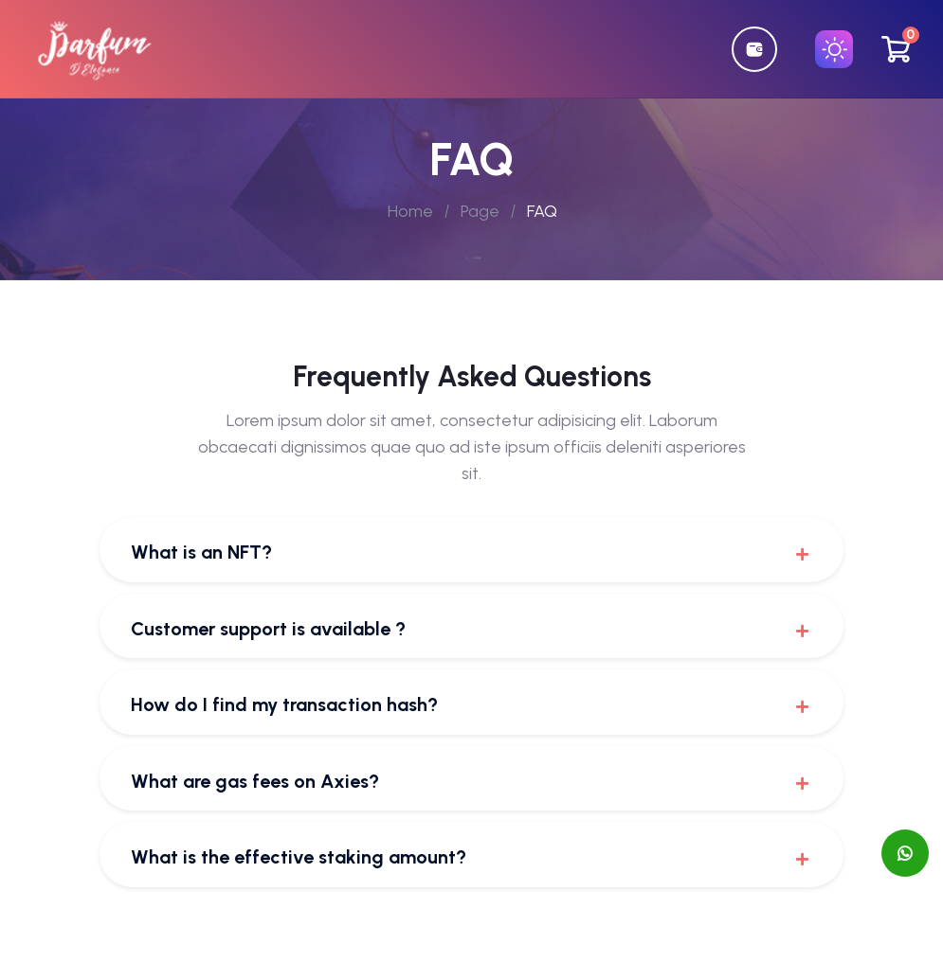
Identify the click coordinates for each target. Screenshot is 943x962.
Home (410, 211)
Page (480, 211)
